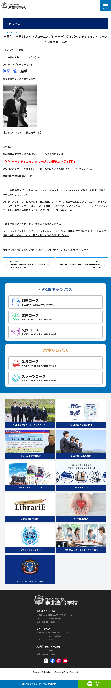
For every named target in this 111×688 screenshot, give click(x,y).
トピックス (14, 32)
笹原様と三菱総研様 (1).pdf (17, 176)
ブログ (5, 32)
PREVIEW (31, 264)
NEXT (80, 264)
